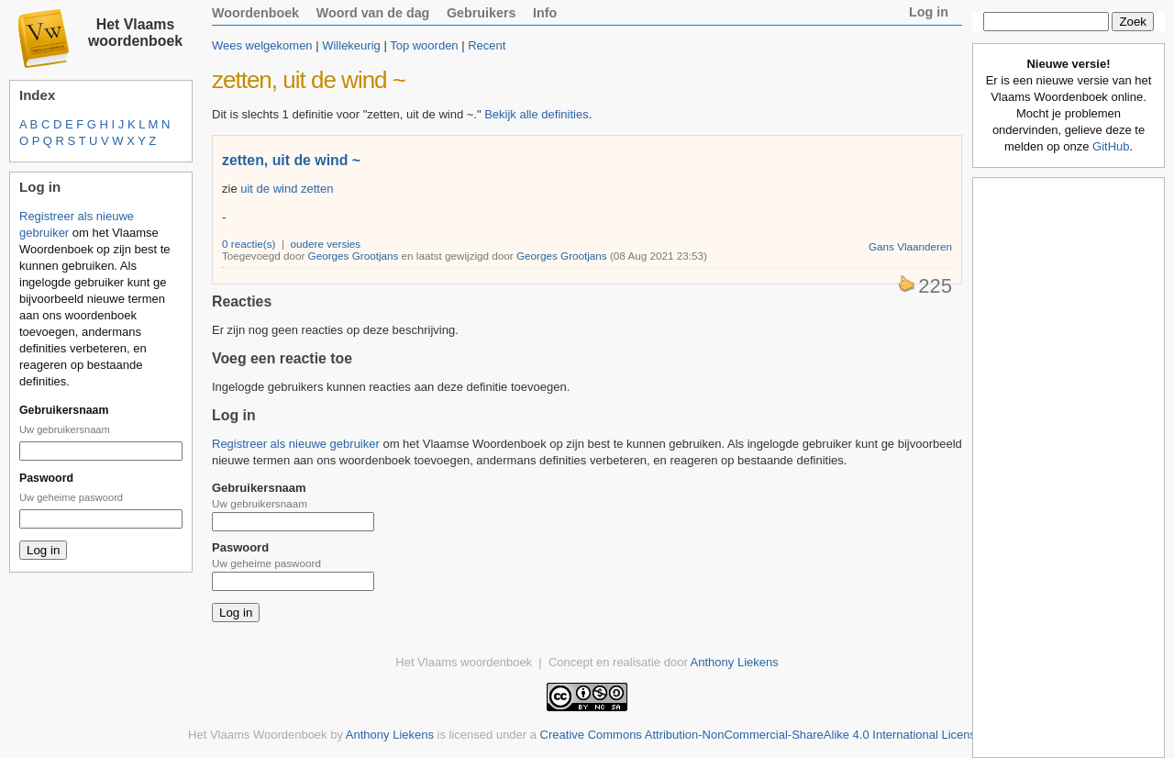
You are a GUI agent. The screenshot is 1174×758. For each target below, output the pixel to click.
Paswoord (46, 478)
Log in (928, 12)
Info (545, 13)
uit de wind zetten (286, 188)
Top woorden (424, 45)
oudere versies (326, 244)
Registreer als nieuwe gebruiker (296, 444)
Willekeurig (351, 45)
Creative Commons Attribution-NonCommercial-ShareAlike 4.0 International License (761, 734)
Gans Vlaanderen (910, 246)
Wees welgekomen (262, 45)
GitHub (1110, 146)
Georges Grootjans (353, 256)
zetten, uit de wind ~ (291, 160)
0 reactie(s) (248, 244)
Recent (486, 45)
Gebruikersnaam (63, 410)
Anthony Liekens (735, 662)
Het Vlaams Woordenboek (257, 734)
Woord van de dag (373, 13)
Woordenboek (255, 13)
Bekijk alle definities (536, 114)
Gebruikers (481, 13)
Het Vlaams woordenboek (135, 33)
